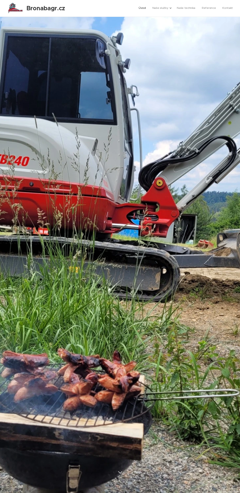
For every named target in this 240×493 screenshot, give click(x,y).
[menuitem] (205, 8)
